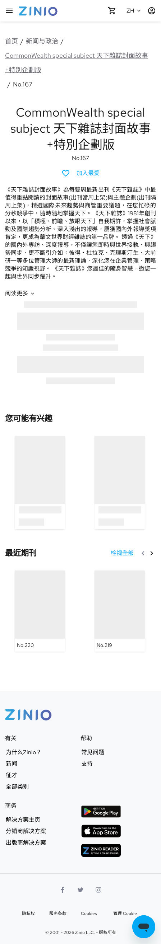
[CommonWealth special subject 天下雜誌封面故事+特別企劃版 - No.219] (120, 611)
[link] (28, 418)
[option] (40, 482)
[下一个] (151, 553)
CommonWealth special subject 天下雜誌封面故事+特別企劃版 (76, 62)
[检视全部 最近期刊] (122, 553)
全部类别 (17, 787)
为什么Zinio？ (24, 752)
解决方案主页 (23, 820)
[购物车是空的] (112, 11)
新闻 (11, 764)
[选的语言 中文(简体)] (134, 11)
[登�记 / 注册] (151, 11)
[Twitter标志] (80, 890)
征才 (11, 775)
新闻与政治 (42, 41)
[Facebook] (62, 890)
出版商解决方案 (26, 843)
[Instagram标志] (98, 890)
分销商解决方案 (26, 831)
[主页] (9, 11)
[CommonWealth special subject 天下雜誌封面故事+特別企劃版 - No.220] (40, 611)
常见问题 (92, 752)
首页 (11, 41)
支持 (87, 764)
